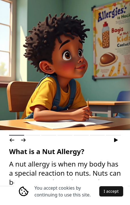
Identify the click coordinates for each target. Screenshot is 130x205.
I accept (111, 191)
